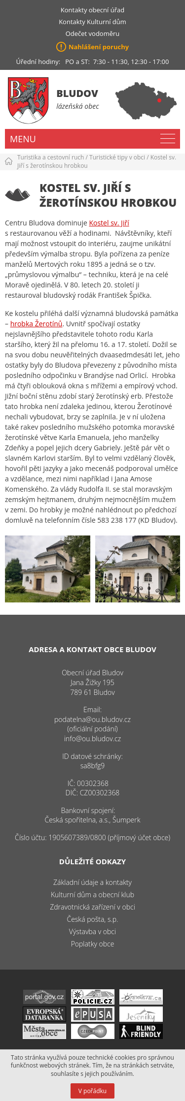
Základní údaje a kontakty (92, 882)
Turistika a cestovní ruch (50, 157)
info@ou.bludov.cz (92, 738)
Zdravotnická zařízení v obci (92, 907)
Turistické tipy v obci (117, 157)
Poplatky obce (92, 943)
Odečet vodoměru (93, 33)
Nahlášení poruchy (99, 46)
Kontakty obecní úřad (92, 9)
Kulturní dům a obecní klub (92, 894)
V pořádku (92, 1091)
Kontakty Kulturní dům (92, 21)
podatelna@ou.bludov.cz (92, 719)
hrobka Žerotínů (36, 323)
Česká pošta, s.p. (92, 919)
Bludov (77, 93)
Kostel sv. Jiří (109, 222)
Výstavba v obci (92, 931)
